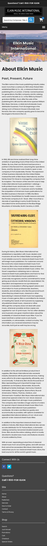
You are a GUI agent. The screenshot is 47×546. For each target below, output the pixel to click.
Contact (5, 509)
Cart (3, 536)
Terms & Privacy (8, 512)
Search (4, 526)
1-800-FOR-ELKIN (31, 3)
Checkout (5, 539)
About (4, 497)
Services (5, 503)
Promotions (6, 533)
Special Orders (7, 542)
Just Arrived (6, 530)
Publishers (5, 500)
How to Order (6, 506)
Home (4, 494)
